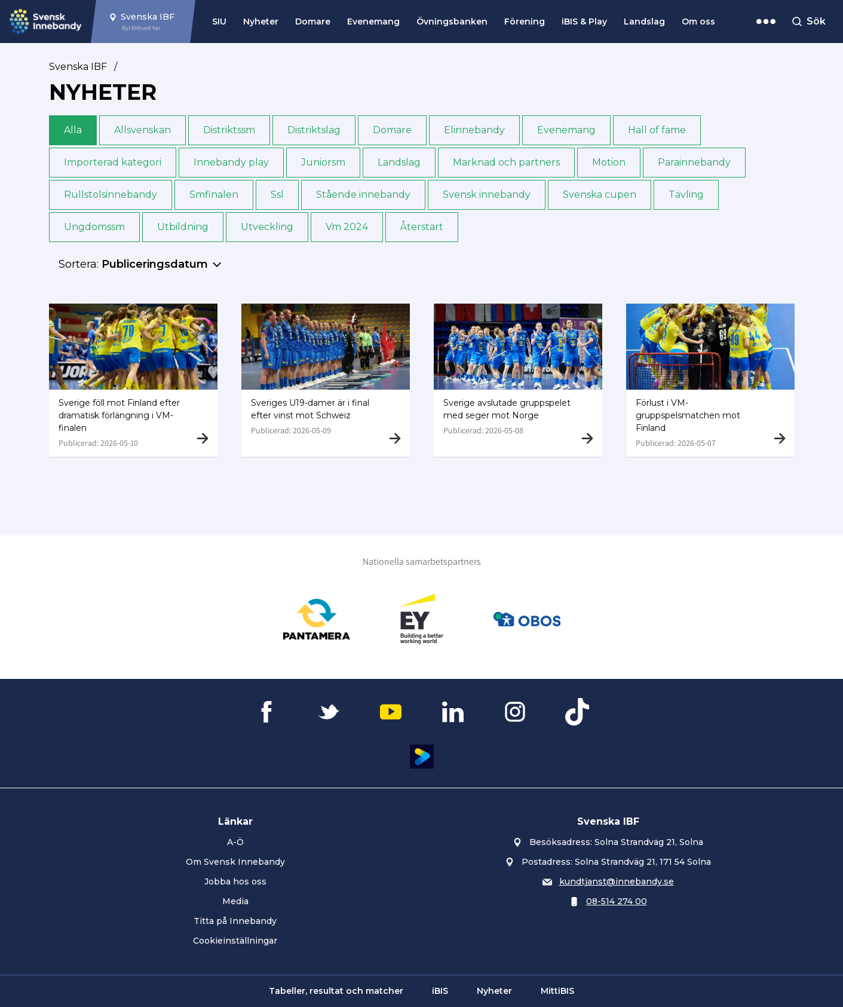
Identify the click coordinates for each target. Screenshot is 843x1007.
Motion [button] (609, 162)
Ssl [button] (277, 194)
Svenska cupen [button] (599, 194)
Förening (524, 21)
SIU (219, 21)
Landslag (644, 21)
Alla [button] (73, 130)
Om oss (698, 21)
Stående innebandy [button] (363, 194)
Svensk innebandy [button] (487, 194)
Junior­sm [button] (323, 162)
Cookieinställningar (235, 940)
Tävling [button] (686, 194)
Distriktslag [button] (314, 130)
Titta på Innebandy (235, 921)
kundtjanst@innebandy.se (616, 881)
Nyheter (260, 21)
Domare (312, 21)
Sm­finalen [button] (213, 194)
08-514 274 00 (616, 901)
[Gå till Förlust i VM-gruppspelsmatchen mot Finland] (710, 380)
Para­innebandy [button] (694, 162)
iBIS (440, 990)
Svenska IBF (78, 66)
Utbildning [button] (183, 226)
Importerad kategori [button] (112, 162)
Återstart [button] (421, 226)
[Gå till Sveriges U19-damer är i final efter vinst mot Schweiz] (325, 380)
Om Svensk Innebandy (235, 861)
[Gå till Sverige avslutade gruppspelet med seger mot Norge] (518, 380)
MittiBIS (557, 990)
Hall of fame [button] (657, 130)
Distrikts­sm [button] (229, 130)
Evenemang (373, 21)
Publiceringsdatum (155, 264)
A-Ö (235, 842)
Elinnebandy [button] (474, 130)
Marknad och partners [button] (506, 162)
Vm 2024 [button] (347, 226)
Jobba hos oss (235, 881)
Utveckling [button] (267, 226)
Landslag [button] (399, 162)
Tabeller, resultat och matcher (336, 990)
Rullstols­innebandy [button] (110, 194)
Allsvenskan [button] (142, 130)
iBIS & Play (584, 21)
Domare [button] (392, 130)
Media (235, 901)
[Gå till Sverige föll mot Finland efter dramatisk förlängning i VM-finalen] (133, 380)
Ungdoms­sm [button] (94, 226)
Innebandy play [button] (231, 162)
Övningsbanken (452, 21)
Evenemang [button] (566, 130)
